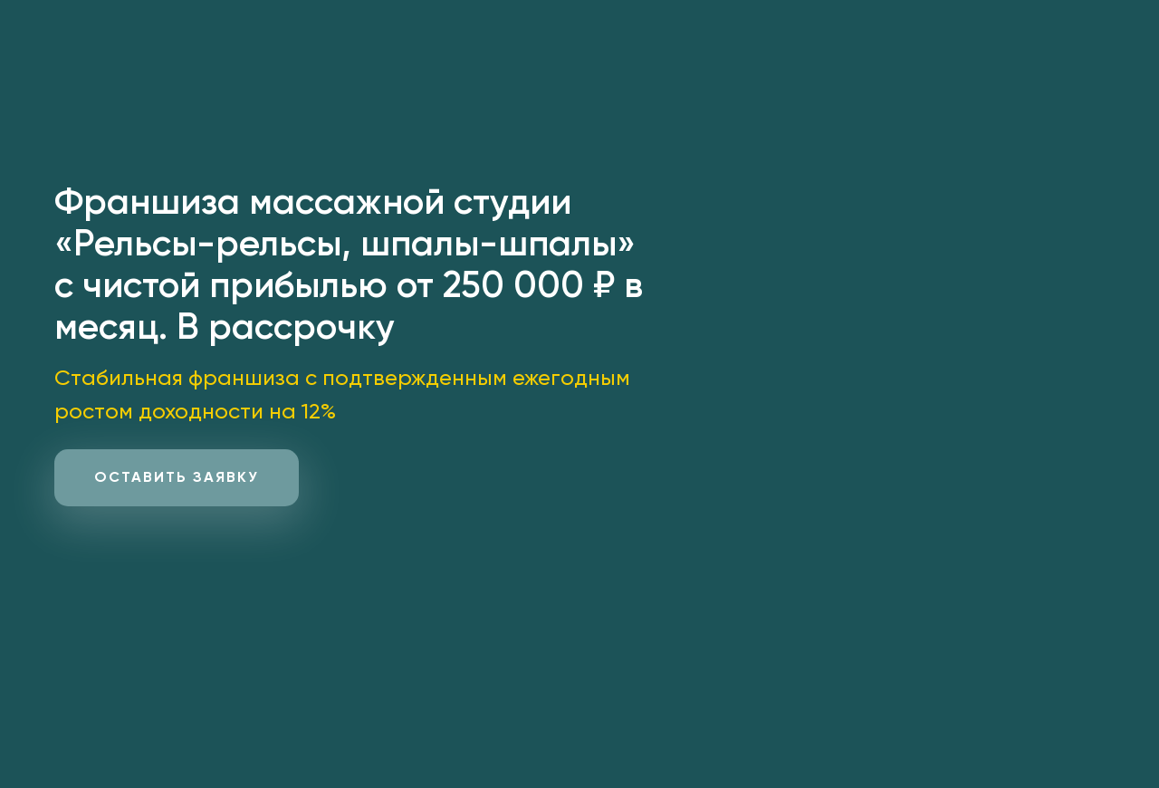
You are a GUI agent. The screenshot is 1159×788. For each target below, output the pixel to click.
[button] (176, 477)
